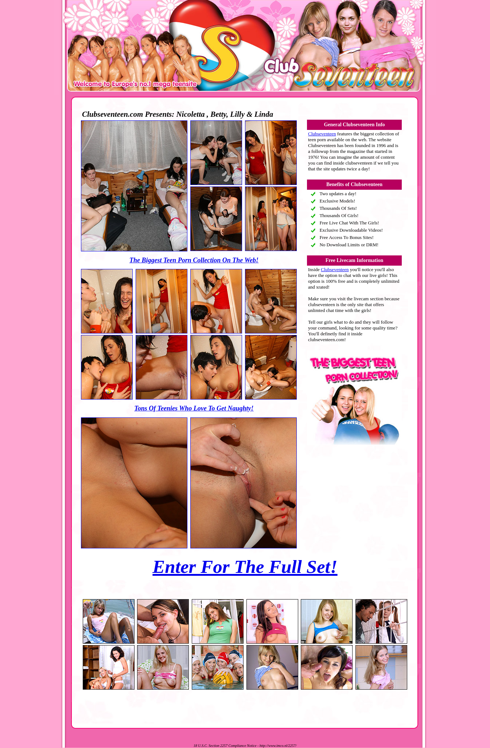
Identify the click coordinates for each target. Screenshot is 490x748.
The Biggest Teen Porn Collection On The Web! (193, 260)
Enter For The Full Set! (244, 566)
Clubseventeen (322, 133)
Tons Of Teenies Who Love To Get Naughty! (193, 408)
